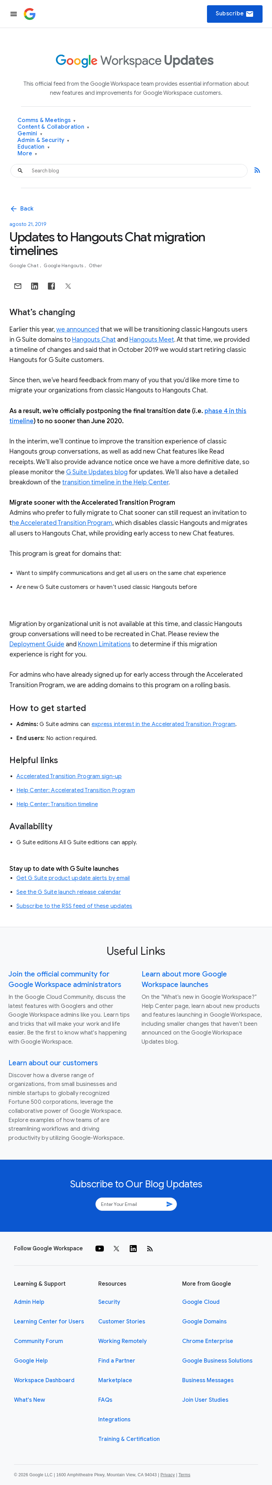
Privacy (167, 1474)
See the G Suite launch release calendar (68, 892)
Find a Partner (116, 1360)
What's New (29, 1400)
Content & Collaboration (53, 127)
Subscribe (235, 14)
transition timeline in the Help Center (115, 482)
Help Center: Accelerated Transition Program (75, 790)
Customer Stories (121, 1321)
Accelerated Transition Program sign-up (69, 776)
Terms (184, 1474)
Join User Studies (205, 1400)
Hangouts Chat (94, 339)
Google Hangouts (64, 266)
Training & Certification (129, 1439)
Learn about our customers (53, 1063)
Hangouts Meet (151, 339)
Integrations (114, 1419)
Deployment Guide (36, 644)
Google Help (31, 1360)
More (27, 153)
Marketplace (115, 1380)
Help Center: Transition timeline (57, 804)
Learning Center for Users (49, 1321)
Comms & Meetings (46, 120)
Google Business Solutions (217, 1360)
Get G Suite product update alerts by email (73, 878)
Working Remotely (122, 1341)
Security (109, 1302)
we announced (77, 329)
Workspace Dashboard (44, 1380)
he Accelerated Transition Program (62, 523)
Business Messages (208, 1380)
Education (33, 147)
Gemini (29, 133)
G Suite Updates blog (97, 472)
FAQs (105, 1400)
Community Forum (38, 1341)
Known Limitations (104, 644)
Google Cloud (201, 1302)
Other (95, 266)
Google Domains (204, 1321)
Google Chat (24, 266)
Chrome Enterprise (207, 1341)
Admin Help (29, 1302)
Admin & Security (43, 140)
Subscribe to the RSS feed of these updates (74, 906)
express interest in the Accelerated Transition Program (164, 724)
